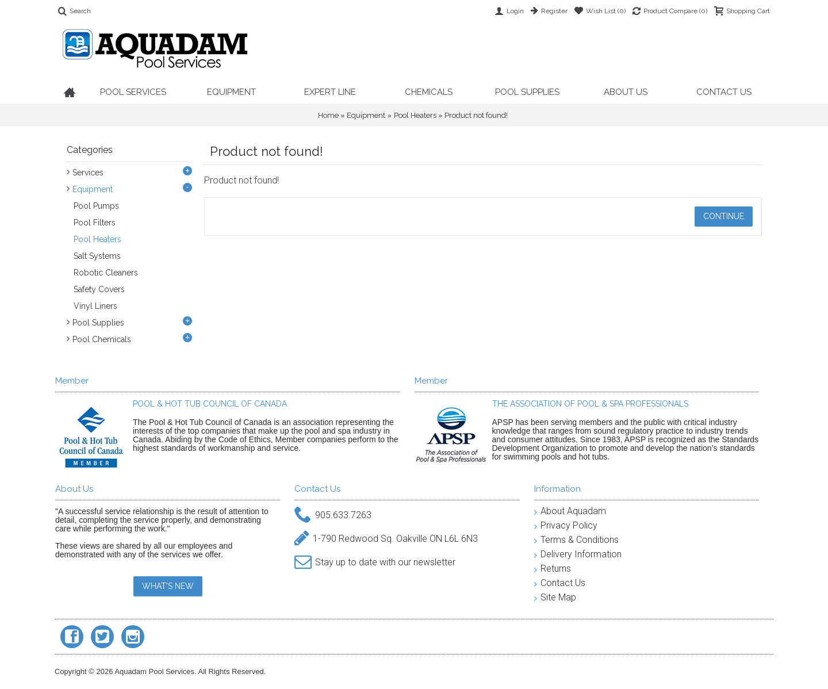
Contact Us (559, 582)
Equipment (366, 115)
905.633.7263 (332, 516)
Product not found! (476, 115)
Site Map (555, 597)
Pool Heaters (415, 115)
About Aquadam (570, 511)
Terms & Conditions (576, 539)
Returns (552, 568)
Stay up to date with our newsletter (374, 563)
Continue (723, 216)
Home (328, 115)
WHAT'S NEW (168, 586)
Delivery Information (578, 554)
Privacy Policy (565, 525)
